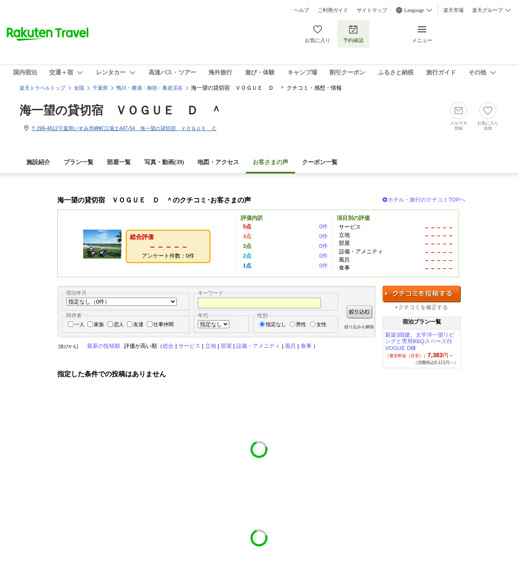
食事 (306, 346)
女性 (321, 324)
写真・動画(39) (164, 162)
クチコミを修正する (423, 307)
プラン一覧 (78, 162)
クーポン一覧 (320, 162)
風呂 (290, 346)
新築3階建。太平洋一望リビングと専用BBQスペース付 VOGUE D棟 (419, 342)
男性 (301, 324)
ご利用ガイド (333, 10)
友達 (138, 324)
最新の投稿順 (103, 346)
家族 (99, 324)
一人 (79, 324)
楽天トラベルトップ (42, 88)
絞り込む (359, 311)
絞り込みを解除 (359, 326)
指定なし (276, 324)
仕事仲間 (163, 324)
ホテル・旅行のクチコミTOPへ (426, 199)
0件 (323, 226)
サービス (189, 346)
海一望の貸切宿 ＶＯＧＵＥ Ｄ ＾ (121, 110)
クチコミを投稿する (422, 294)
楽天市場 (453, 10)
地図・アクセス (218, 162)
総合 (168, 346)
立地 (210, 346)
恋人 (119, 324)
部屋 (226, 346)
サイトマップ (372, 10)
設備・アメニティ (258, 346)
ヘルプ (301, 10)
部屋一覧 (119, 162)
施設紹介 (38, 162)
